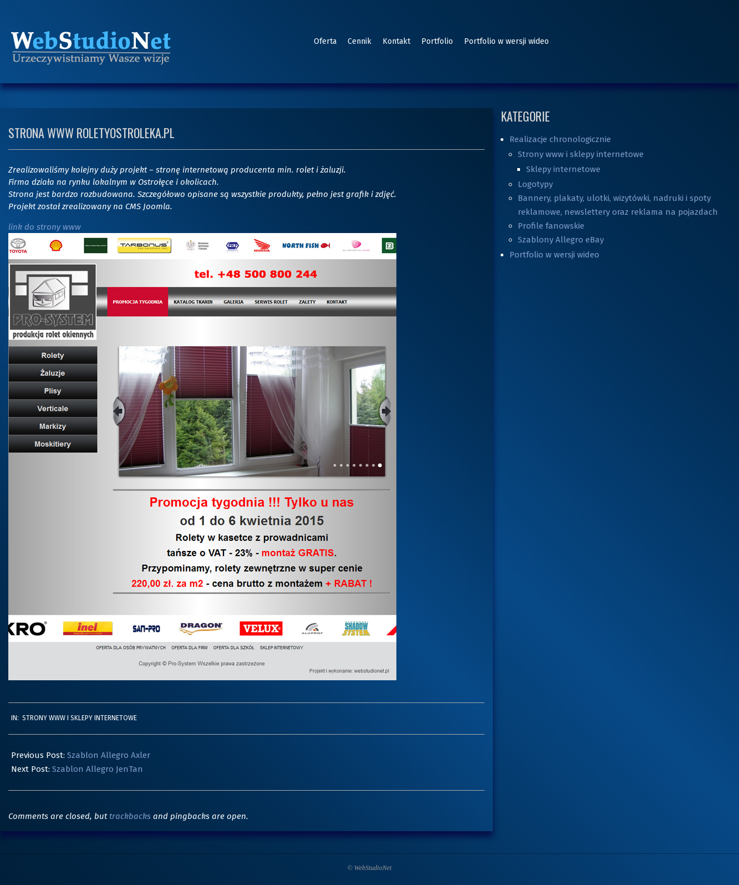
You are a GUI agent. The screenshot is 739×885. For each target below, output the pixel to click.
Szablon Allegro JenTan (97, 769)
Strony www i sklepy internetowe (79, 718)
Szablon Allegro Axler (108, 755)
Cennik (359, 41)
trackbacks (130, 816)
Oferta (325, 41)
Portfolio (437, 41)
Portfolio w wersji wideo (506, 41)
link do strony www (44, 227)
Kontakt (396, 41)
